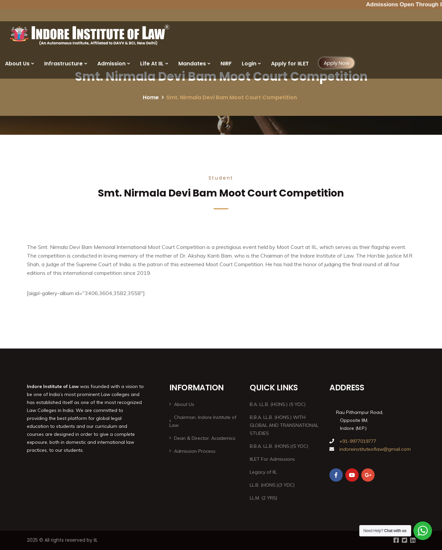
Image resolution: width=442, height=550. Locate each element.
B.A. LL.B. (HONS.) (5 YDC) (278, 404)
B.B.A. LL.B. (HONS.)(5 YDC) (279, 446)
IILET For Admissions (272, 459)
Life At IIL (152, 63)
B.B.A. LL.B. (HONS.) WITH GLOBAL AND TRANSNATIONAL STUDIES (284, 425)
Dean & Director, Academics (204, 438)
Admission (111, 63)
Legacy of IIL (263, 472)
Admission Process (195, 451)
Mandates (192, 63)
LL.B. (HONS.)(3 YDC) (272, 485)
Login (249, 63)
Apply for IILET (290, 63)
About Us (17, 63)
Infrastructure (63, 63)
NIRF (226, 63)
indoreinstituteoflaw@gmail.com (375, 449)
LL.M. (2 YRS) (263, 498)
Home (151, 97)
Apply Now (336, 62)
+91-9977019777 (357, 441)
